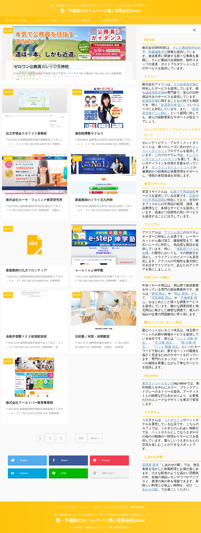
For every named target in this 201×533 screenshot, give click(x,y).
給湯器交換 (156, 92)
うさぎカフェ (173, 420)
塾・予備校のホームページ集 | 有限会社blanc (100, 11)
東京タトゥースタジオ (158, 383)
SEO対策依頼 (110, 20)
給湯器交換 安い (172, 105)
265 (80, 432)
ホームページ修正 (47, 20)
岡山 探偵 (181, 293)
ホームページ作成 (16, 20)
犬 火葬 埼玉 (163, 342)
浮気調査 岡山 (161, 297)
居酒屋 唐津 (150, 464)
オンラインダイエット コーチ (172, 167)
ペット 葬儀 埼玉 (166, 346)
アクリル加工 (173, 232)
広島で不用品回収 (183, 191)
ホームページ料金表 (78, 20)
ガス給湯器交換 (185, 84)
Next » (92, 432)
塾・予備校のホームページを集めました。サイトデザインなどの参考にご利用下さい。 (100, 514)
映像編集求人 (157, 51)
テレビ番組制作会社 (187, 47)
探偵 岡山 (158, 293)
